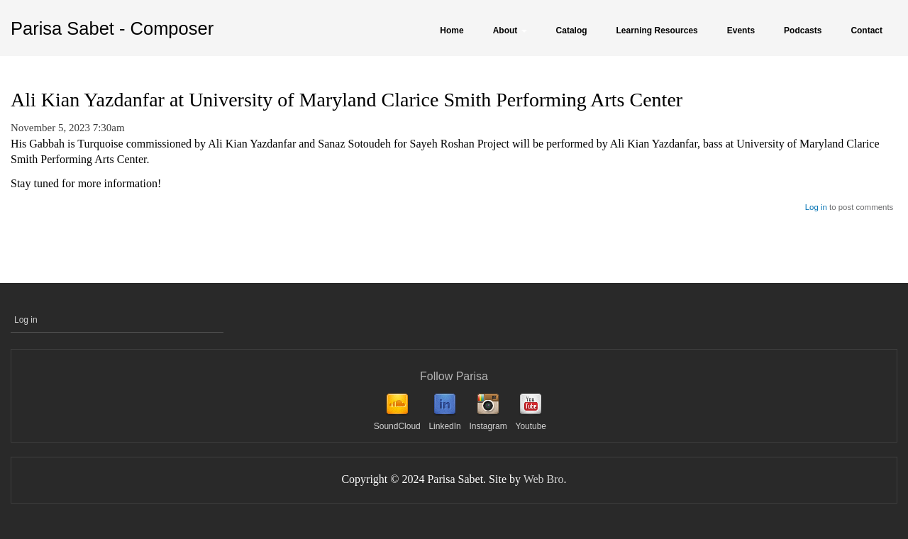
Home (451, 30)
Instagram (487, 426)
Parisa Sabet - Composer (112, 28)
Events (741, 30)
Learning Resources (657, 30)
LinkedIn (444, 426)
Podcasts (802, 30)
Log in (816, 207)
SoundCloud (397, 426)
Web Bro (544, 479)
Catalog (571, 30)
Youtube (530, 426)
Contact (866, 30)
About (510, 30)
